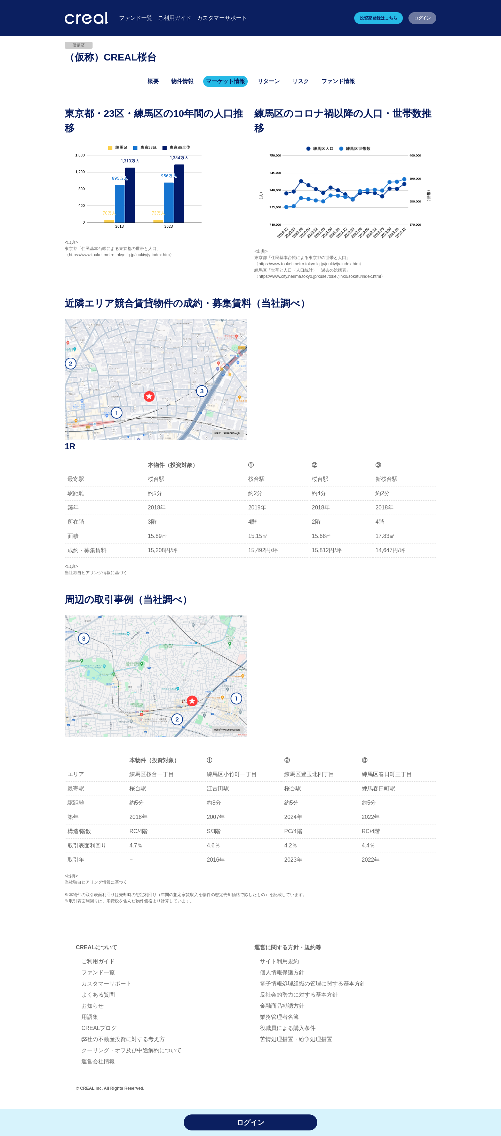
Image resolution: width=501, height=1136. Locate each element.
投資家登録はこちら (378, 18)
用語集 (89, 1017)
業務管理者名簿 (279, 1017)
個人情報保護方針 (282, 972)
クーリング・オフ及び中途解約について (131, 1050)
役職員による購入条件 (288, 1028)
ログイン (422, 18)
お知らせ (92, 1006)
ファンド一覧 (98, 972)
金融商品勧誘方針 (282, 1006)
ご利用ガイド (98, 961)
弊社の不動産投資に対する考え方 (123, 1039)
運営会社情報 (98, 1061)
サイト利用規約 (279, 961)
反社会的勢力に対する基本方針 (299, 995)
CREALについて (96, 947)
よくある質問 (98, 995)
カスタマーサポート (106, 983)
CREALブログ (99, 1028)
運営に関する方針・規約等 (287, 947)
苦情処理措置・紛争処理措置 (296, 1039)
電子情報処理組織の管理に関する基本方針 (313, 983)
